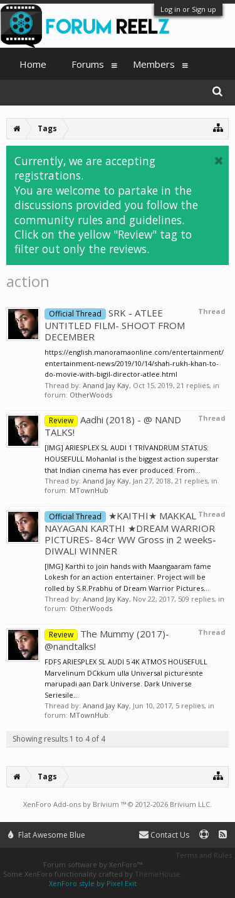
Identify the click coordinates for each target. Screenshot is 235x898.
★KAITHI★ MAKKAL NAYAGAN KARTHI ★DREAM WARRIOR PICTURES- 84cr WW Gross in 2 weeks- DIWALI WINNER (130, 533)
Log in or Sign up (188, 9)
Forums (87, 64)
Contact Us (164, 835)
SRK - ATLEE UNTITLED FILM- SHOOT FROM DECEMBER (114, 324)
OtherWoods (91, 394)
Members (154, 64)
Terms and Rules (203, 855)
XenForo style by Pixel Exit (93, 883)
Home (32, 64)
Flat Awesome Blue (46, 835)
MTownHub (89, 490)
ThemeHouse (157, 874)
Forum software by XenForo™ (92, 864)
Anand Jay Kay (106, 385)
